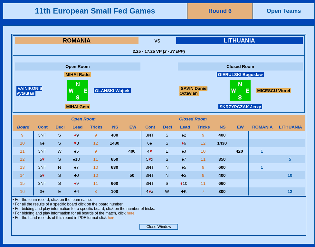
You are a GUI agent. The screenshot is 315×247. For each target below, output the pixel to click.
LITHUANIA (239, 40)
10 (23, 143)
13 (23, 167)
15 (23, 183)
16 (23, 191)
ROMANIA (77, 40)
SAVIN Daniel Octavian (193, 91)
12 (96, 143)
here (130, 213)
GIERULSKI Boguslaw (240, 74)
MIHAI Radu (77, 74)
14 (23, 175)
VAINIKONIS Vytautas (29, 91)
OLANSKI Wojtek (112, 90)
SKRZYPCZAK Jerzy (240, 106)
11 (23, 151)
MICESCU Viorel (273, 90)
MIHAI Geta (78, 106)
